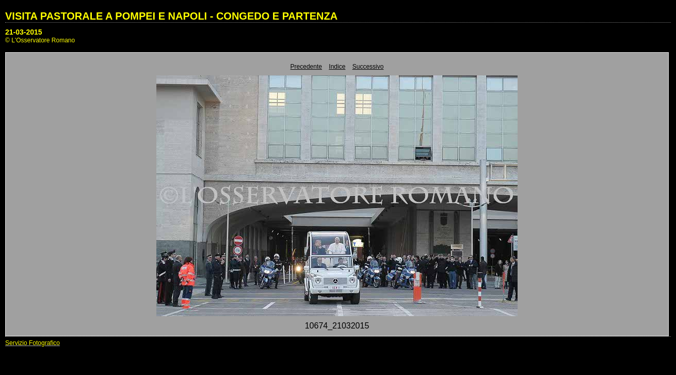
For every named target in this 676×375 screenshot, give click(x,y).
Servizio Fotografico (32, 343)
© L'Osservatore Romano (40, 40)
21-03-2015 (23, 32)
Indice (337, 66)
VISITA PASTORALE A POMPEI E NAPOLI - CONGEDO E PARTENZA (171, 16)
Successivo (368, 66)
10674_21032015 (337, 325)
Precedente (306, 66)
